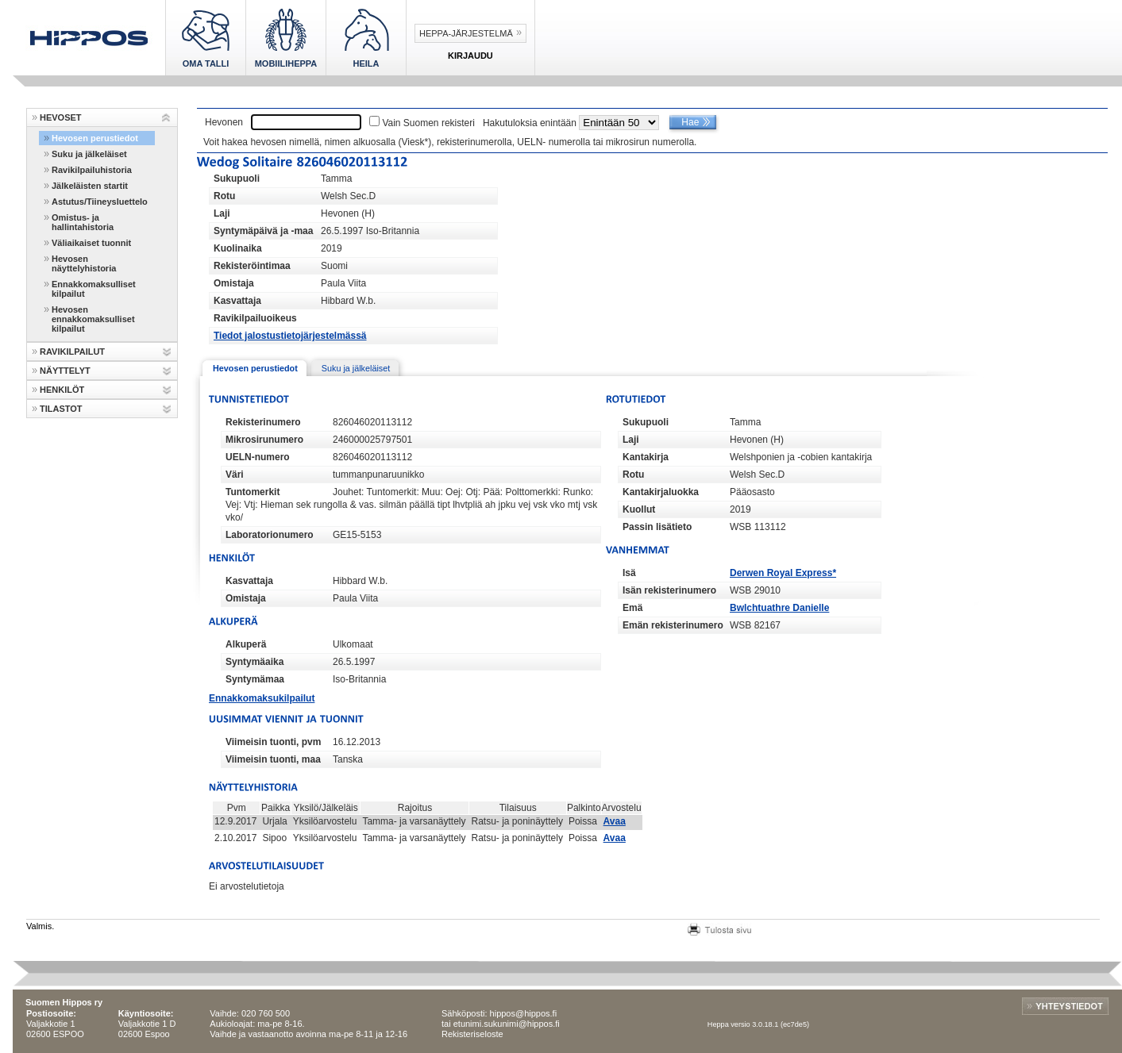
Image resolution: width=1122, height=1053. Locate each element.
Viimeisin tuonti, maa (273, 759)
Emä (632, 607)
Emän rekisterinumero (673, 625)
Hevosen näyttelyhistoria (84, 263)
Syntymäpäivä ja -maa (263, 230)
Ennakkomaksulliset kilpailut (94, 288)
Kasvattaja (237, 300)
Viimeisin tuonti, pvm (273, 741)
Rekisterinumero (263, 422)
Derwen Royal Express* (783, 572)
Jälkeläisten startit (90, 185)
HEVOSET (61, 117)
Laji (222, 213)
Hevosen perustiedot (95, 138)
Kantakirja (646, 457)
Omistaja (234, 283)
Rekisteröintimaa (252, 265)
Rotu (224, 196)
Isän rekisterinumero (669, 590)
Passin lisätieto (657, 526)
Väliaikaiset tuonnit (91, 243)
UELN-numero (258, 457)
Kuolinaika (238, 248)
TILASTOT (61, 408)
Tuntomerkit (253, 492)
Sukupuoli (237, 178)
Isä (629, 572)
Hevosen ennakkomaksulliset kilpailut (93, 319)
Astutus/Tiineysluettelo (100, 201)
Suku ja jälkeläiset (89, 154)
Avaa (614, 821)
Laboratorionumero (270, 534)
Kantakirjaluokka (661, 492)
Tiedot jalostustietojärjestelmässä (290, 335)
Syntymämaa (255, 679)
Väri (235, 474)
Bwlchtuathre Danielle (779, 607)
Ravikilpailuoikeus (255, 318)
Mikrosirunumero (264, 439)
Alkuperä (246, 644)
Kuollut (639, 509)
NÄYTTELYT (65, 370)
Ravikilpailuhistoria (92, 170)
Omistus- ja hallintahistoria (83, 222)
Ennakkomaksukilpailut (261, 698)
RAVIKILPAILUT (72, 351)
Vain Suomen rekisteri (428, 123)
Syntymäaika (254, 661)
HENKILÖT (62, 389)
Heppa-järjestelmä (466, 33)
